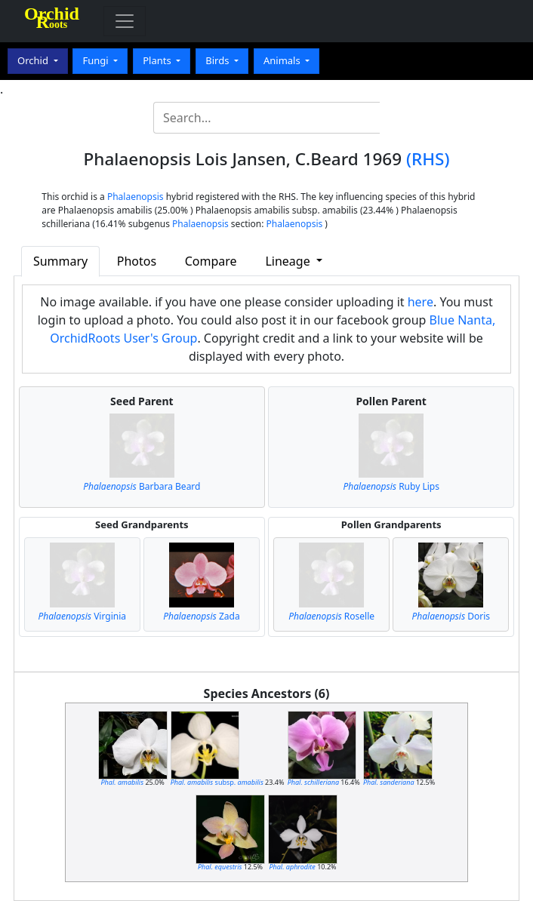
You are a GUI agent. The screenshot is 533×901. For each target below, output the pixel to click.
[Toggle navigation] (124, 21)
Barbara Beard (141, 486)
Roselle (331, 616)
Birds (218, 60)
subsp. (217, 782)
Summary (60, 261)
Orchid (34, 60)
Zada (201, 616)
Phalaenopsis (135, 196)
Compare (211, 261)
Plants (158, 60)
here (420, 302)
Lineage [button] (289, 261)
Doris (450, 616)
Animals (283, 60)
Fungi (96, 60)
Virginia (82, 616)
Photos (136, 261)
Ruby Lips (391, 486)
